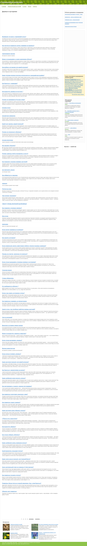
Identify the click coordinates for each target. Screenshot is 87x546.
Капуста (78, 79)
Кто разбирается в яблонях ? (10, 286)
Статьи (24, 6)
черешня (4, 183)
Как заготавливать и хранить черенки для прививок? (17, 386)
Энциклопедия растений (14, 6)
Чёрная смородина (75, 91)
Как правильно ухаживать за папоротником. (14, 301)
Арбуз (74, 89)
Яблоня (71, 88)
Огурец (75, 88)
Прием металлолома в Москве (70, 26)
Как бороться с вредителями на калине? (13, 370)
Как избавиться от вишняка (9, 175)
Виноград (67, 80)
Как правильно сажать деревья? (11, 402)
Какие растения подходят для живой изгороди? (15, 362)
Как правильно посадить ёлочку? (11, 475)
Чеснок (75, 92)
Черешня (66, 88)
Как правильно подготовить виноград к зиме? (15, 394)
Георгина (69, 85)
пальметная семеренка (8, 116)
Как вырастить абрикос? (9, 426)
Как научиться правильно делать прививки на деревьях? (18, 45)
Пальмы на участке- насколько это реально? (14, 254)
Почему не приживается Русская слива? (13, 99)
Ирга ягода (5, 216)
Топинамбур (67, 113)
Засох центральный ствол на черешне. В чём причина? (18, 467)
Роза (74, 82)
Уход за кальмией (7, 317)
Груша (66, 85)
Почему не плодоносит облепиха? (11, 132)
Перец (81, 85)
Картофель (68, 90)
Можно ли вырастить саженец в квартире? (14, 333)
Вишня (72, 85)
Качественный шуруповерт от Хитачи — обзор (73, 14)
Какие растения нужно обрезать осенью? (13, 410)
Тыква (78, 85)
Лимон (66, 104)
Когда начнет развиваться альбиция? (12, 229)
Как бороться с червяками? (10, 83)
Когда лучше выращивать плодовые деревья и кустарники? (19, 262)
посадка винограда (7, 140)
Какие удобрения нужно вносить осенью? (14, 378)
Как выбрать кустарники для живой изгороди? (15, 67)
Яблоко (72, 83)
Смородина (78, 82)
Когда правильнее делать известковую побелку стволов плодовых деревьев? (24, 246)
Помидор (73, 79)
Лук (71, 82)
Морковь (79, 92)
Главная (4, 6)
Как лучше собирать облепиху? (11, 435)
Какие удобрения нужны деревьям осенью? (14, 443)
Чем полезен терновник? (9, 195)
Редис (80, 89)
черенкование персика (8, 53)
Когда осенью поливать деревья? (11, 354)
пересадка (5, 224)
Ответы (35, 6)
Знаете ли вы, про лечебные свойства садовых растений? (18, 309)
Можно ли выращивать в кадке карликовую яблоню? (17, 59)
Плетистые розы (6, 189)
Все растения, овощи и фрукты (78, 94)
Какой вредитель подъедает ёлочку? (12, 451)
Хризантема (81, 83)
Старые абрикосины (8, 278)
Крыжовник (67, 83)
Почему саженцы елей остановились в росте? (15, 153)
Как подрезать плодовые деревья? (12, 208)
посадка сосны (6, 107)
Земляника (77, 86)
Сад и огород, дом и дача (12, 542)
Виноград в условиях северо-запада (12, 325)
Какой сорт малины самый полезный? (13, 124)
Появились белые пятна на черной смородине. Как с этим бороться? (21, 483)
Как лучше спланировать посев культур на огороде (48, 524)
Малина (67, 79)
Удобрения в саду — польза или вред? (72, 19)
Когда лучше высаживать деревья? (12, 340)
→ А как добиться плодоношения (74, 103)
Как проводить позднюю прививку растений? (14, 161)
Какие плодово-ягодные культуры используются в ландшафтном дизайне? (23, 75)
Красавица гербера (14, 533)
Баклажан (77, 89)
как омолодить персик (8, 170)
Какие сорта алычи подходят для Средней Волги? (16, 459)
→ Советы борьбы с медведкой (72, 120)
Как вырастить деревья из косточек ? (12, 91)
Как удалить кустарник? (8, 238)
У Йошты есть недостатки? (9, 418)
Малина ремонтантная (8, 348)
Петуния (80, 91)
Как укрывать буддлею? (8, 145)
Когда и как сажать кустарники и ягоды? (13, 293)
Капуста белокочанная (69, 92)
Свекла (69, 91)
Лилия (75, 85)
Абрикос (66, 91)
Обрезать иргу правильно (9, 491)
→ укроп (68, 134)
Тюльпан (76, 83)
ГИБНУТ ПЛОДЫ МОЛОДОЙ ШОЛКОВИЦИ (14, 204)
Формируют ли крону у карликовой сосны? (14, 36)
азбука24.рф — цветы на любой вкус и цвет (73, 17)
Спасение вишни (7, 270)
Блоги (29, 6)
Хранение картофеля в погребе (16, 524)
